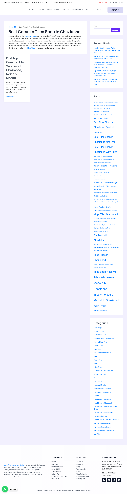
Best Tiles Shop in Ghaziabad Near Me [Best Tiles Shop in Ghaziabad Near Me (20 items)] (104, 139)
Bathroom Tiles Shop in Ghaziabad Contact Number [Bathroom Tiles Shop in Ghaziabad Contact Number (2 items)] (106, 102)
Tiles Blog (97, 396)
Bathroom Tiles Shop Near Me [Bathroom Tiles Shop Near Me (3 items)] (102, 108)
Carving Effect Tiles (100, 342)
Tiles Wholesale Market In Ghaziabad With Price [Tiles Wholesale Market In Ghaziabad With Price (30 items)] (106, 300)
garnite (96, 356)
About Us (40, 10)
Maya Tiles (40, 48)
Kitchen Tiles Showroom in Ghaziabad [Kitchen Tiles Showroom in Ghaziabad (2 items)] (102, 210)
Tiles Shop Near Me (100, 416)
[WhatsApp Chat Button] (5, 489)
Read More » (10, 97)
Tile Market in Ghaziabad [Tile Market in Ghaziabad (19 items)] (101, 238)
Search (96, 26)
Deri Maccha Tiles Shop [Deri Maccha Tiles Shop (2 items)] (99, 169)
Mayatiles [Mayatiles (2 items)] (114, 210)
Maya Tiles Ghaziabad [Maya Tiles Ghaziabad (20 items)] (106, 214)
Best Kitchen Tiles (100, 335)
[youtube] (109, 480)
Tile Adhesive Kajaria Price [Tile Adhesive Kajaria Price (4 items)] (102, 228)
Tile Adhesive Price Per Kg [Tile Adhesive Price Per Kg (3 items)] (101, 231)
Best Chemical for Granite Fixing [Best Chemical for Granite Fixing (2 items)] (101, 111)
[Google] (119, 2)
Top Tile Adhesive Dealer (102, 423)
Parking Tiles (98, 382)
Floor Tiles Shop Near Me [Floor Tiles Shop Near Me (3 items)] (101, 176)
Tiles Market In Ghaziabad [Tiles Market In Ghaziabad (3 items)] (101, 251)
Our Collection (53, 10)
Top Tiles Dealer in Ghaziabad (104, 431)
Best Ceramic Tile (31, 36)
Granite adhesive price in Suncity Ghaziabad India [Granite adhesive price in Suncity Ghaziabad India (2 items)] (105, 192)
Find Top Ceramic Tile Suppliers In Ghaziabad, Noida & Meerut (15, 68)
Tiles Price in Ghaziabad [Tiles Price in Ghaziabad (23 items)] (101, 257)
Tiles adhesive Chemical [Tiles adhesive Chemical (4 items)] (101, 247)
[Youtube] (116, 2)
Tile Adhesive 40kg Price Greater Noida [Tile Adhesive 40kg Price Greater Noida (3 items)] (104, 225)
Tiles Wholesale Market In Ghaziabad (107, 420)
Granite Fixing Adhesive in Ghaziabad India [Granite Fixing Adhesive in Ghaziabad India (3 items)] (105, 199)
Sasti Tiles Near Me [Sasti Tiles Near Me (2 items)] (112, 218)
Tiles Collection (81, 474)
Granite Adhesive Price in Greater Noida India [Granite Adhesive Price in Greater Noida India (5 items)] (105, 187)
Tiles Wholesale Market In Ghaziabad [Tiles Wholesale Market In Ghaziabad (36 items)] (104, 283)
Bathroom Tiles (99, 331)
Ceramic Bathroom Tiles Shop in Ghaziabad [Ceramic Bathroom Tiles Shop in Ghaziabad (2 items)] (104, 159)
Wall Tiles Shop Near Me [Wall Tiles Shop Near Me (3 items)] (100, 310)
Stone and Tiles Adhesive (102, 389)
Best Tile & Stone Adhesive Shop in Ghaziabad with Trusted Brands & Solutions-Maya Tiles (106, 65)
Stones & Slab (55, 469)
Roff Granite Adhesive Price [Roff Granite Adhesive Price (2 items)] (100, 218)
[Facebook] (110, 2)
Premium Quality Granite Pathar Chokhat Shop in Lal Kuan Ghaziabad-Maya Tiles (107, 50)
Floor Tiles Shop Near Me (102, 353)
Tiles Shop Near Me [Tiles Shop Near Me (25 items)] (105, 271)
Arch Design (98, 328)
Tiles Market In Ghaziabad (103, 403)
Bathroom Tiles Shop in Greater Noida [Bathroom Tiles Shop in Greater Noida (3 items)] (104, 105)
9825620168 (102, 2)
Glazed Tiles (98, 360)
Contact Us (100, 10)
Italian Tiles (98, 367)
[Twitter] (113, 2)
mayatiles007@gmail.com (63, 2)
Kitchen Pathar (56, 471)
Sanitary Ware (55, 474)
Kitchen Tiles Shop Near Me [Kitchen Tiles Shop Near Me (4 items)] (102, 207)
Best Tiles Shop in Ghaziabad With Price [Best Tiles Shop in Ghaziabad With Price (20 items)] (105, 149)
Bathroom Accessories (59, 476)
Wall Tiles (97, 434)
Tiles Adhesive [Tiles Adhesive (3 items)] (98, 244)
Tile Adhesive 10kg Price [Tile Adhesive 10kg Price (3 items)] (100, 222)
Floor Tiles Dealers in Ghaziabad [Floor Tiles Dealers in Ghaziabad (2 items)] (101, 172)
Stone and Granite (100, 385)
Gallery (67, 10)
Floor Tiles (97, 349)
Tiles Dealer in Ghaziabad (102, 399)
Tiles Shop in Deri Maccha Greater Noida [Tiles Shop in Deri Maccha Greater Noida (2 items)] (103, 264)
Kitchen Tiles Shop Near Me (103, 371)
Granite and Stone (57, 466)
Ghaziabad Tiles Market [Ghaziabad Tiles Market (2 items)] (99, 179)
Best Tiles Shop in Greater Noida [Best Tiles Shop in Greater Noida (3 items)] (103, 156)
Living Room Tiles (100, 374)
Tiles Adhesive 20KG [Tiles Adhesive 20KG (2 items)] (107, 244)
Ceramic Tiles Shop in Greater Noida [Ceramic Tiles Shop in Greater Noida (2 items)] (102, 162)
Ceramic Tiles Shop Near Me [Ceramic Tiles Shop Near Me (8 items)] (105, 166)
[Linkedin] (122, 2)
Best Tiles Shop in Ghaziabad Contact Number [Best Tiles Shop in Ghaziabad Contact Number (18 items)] (104, 127)
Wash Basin (55, 478)
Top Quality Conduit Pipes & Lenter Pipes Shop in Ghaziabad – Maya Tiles (106, 81)
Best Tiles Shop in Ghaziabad (104, 338)
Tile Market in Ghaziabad (102, 392)
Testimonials (79, 10)
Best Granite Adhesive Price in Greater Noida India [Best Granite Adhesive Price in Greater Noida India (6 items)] (105, 116)
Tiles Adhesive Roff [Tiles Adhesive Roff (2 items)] (114, 247)
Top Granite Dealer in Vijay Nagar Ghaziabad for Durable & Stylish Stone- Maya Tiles (105, 73)
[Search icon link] (108, 10)
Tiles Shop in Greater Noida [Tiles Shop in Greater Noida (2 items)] (100, 267)
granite (96, 364)
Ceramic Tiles (98, 346)
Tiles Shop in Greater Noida (103, 413)
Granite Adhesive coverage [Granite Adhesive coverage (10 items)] (105, 182)
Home (31, 10)
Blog (90, 10)
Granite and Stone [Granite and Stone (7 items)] (101, 196)
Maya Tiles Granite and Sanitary (15, 465)
